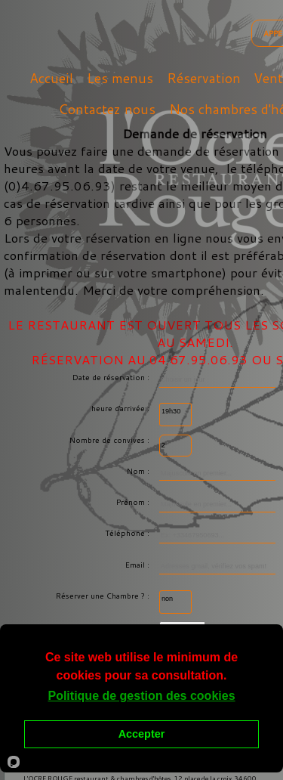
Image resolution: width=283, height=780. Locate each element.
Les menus (120, 78)
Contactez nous (106, 109)
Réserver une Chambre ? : (104, 595)
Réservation (204, 78)
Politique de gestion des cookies (141, 695)
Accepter (141, 734)
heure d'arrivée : (121, 408)
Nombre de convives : (110, 440)
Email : (138, 564)
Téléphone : (128, 533)
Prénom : (134, 502)
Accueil (51, 78)
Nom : (139, 471)
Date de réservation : (112, 377)
